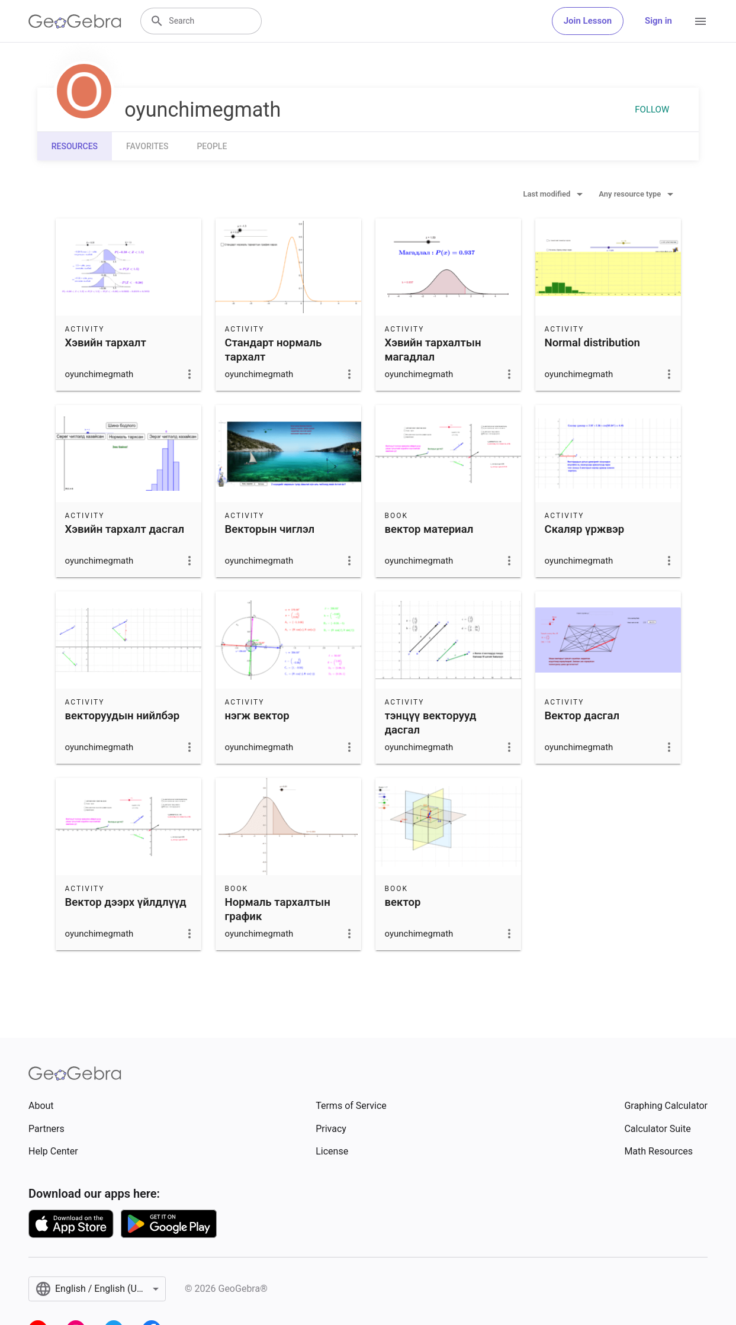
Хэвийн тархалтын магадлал (433, 350)
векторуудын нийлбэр (122, 715)
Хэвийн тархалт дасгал (125, 529)
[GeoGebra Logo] (74, 21)
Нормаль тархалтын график (277, 909)
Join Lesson (588, 20)
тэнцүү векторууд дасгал (431, 723)
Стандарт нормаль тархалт (273, 350)
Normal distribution (592, 342)
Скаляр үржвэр (585, 529)
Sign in (658, 20)
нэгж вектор (257, 715)
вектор (403, 902)
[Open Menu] (700, 21)
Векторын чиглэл (270, 529)
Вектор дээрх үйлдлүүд (126, 902)
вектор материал (429, 529)
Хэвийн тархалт (105, 342)
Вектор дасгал (582, 715)
